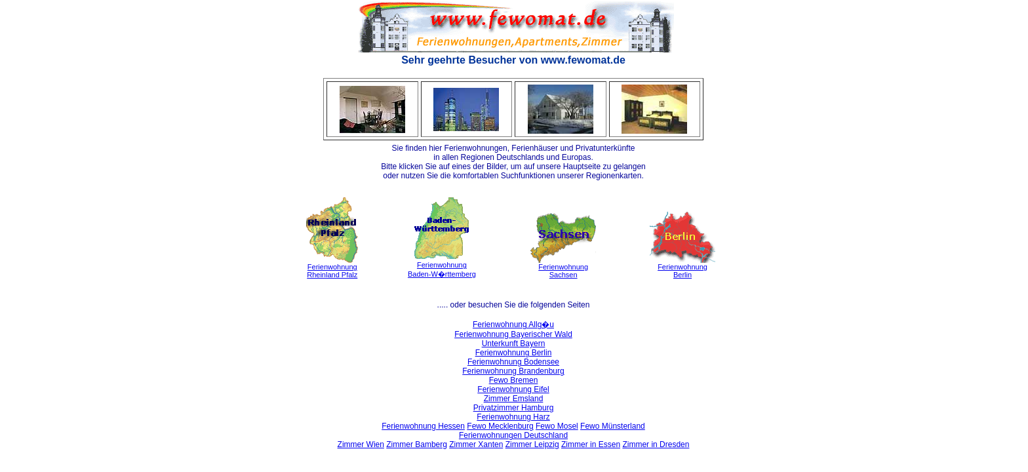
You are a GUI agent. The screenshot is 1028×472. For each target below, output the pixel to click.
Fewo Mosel (557, 426)
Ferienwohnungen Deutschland (513, 435)
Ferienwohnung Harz (513, 417)
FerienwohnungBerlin (682, 271)
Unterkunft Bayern (513, 343)
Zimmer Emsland (514, 398)
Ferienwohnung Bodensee (513, 361)
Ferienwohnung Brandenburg (513, 371)
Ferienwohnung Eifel (513, 389)
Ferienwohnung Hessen (423, 426)
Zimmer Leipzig (532, 444)
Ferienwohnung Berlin (513, 352)
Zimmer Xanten (476, 444)
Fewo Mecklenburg (500, 426)
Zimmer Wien (361, 444)
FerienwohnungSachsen (563, 271)
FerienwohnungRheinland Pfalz (332, 271)
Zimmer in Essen (590, 444)
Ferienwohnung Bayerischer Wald (513, 334)
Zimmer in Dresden (655, 444)
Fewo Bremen (513, 380)
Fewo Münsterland (612, 426)
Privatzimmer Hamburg (513, 407)
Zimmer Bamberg (416, 444)
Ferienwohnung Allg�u (513, 324)
